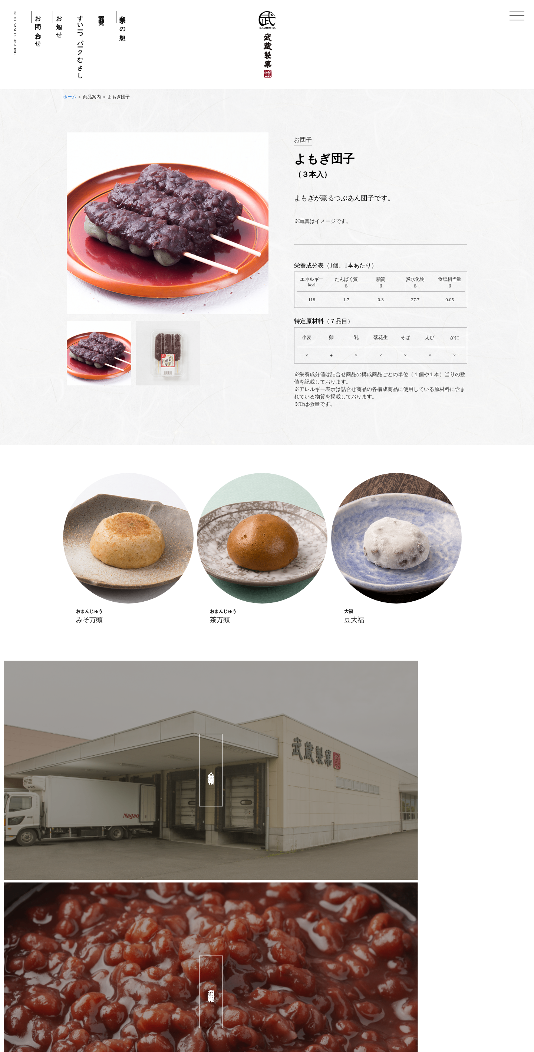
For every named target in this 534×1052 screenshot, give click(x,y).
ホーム (69, 96)
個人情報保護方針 (229, 1020)
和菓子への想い (122, 25)
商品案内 (92, 96)
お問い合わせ (38, 28)
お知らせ (59, 23)
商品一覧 (101, 13)
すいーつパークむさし (80, 43)
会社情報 (315, 1020)
